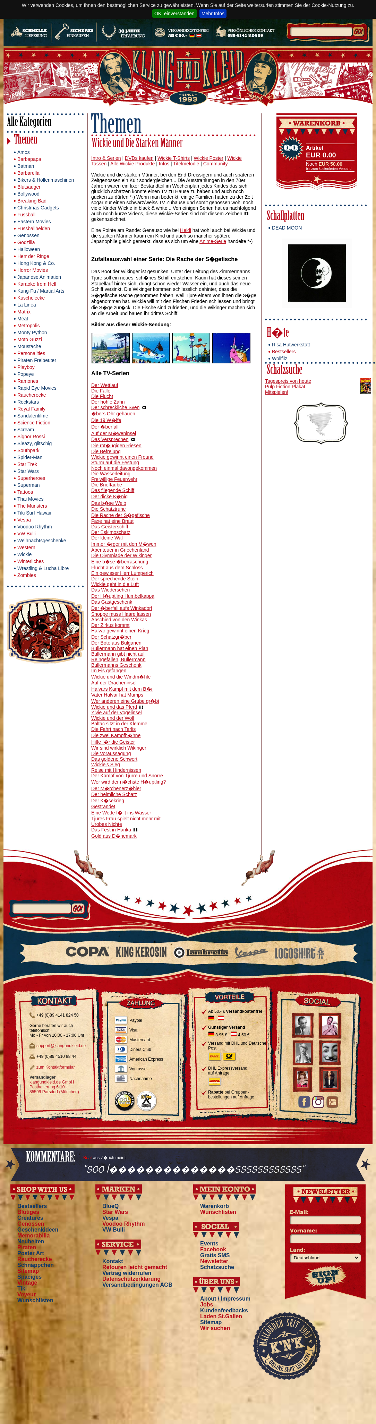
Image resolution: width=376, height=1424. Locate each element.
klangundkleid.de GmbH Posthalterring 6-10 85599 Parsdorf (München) (54, 1087)
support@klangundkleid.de (61, 1045)
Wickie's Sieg (105, 764)
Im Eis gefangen (108, 670)
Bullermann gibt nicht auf (118, 654)
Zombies (26, 575)
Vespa (24, 520)
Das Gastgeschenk (111, 602)
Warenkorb (214, 1206)
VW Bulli (26, 533)
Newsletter (214, 1261)
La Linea (26, 305)
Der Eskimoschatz (110, 532)
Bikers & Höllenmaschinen (45, 180)
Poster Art (30, 1253)
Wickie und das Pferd (114, 707)
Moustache (29, 346)
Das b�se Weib (108, 503)
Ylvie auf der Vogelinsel (116, 712)
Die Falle (100, 391)
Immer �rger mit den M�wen (123, 544)
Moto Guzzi (29, 339)
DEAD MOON (287, 228)
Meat (22, 318)
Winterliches (30, 561)
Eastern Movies (34, 221)
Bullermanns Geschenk (116, 665)
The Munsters (32, 506)
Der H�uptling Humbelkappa (122, 596)
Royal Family (31, 409)
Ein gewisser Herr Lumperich (122, 573)
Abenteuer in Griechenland (120, 550)
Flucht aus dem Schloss (117, 567)
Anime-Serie (212, 241)
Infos (164, 163)
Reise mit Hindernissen (116, 770)
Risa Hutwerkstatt (291, 344)
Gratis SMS (215, 1255)
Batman (25, 166)
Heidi (185, 230)
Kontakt (112, 1261)
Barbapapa (29, 159)
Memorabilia (33, 1236)
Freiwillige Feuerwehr (114, 479)
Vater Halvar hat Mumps (117, 695)
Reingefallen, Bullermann (118, 659)
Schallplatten (285, 217)
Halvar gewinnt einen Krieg (120, 630)
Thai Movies (30, 499)
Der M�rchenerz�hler (116, 788)
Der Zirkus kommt (110, 625)
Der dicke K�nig (109, 496)
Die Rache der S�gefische (120, 515)
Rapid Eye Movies (37, 388)
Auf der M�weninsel (113, 433)
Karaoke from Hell (36, 284)
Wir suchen (215, 1328)
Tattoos (25, 492)
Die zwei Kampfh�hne (115, 735)
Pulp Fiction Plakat (285, 386)
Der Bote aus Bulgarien (116, 643)
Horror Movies (32, 270)
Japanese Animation (39, 277)
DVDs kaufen (139, 158)
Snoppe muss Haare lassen (121, 614)
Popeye (25, 374)
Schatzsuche (284, 371)
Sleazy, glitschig (34, 443)
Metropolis (28, 325)
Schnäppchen (35, 1265)
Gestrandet (103, 806)
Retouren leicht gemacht (134, 1267)
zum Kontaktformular (55, 1067)
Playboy (26, 367)
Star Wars (28, 471)
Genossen (28, 235)
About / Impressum (225, 1299)
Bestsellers (284, 351)
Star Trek (27, 464)
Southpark (28, 450)
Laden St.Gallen (221, 1316)
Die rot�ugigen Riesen (116, 445)
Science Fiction (33, 422)
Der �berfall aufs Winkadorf (121, 608)
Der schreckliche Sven (115, 407)
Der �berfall (105, 427)
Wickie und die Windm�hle (121, 677)
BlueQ (110, 1206)
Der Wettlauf (104, 385)
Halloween (28, 249)
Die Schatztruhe (108, 509)
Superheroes (31, 478)
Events (209, 1243)
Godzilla (26, 242)
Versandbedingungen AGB (137, 1285)
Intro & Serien (106, 158)
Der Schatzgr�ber (111, 637)
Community (215, 163)
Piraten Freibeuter (36, 360)
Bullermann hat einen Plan (119, 648)
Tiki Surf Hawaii (34, 513)
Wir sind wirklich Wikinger (118, 748)
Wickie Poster (208, 158)
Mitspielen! (276, 392)
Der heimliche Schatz (114, 794)
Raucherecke (31, 395)
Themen (25, 141)
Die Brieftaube (106, 484)
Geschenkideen (37, 1230)
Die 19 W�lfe (106, 420)
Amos (23, 152)
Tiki (22, 1289)
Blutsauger (29, 187)
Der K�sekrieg (107, 800)
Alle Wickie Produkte (132, 163)
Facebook (213, 1249)
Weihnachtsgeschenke (41, 540)
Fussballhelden (33, 228)
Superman (28, 485)
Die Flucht (102, 396)
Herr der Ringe (33, 256)
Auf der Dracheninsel (114, 682)
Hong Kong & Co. (36, 263)
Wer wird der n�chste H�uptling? (128, 782)
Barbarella (28, 173)
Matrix (24, 311)
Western (26, 547)
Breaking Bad (31, 201)
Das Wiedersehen (110, 590)
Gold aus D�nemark (114, 836)
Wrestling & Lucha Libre (43, 568)
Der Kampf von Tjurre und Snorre (127, 775)
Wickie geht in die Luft (115, 584)
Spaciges (29, 1277)
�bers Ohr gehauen (113, 413)
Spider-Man (29, 457)
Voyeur (26, 1294)
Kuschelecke (31, 298)
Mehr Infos (213, 13)
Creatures (30, 1218)
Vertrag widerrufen (126, 1273)
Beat (87, 1157)
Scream (25, 429)
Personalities (31, 353)
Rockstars (28, 402)
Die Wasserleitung (110, 473)
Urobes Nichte (106, 824)
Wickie (24, 554)
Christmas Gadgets (38, 207)
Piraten (26, 1247)
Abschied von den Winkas (119, 619)
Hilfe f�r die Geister (113, 742)
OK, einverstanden (174, 13)
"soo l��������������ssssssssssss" (194, 1169)
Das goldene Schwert (114, 759)
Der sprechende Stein (114, 578)
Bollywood (28, 194)
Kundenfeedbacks (224, 1310)
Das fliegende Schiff (112, 490)
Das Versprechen (109, 439)
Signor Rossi (31, 436)
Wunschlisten (35, 1300)
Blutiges (28, 1212)
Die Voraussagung (111, 753)
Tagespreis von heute (288, 381)
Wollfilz (279, 358)
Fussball (26, 214)
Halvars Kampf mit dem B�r (122, 689)
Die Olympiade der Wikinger (121, 555)
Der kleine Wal (107, 538)
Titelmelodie (186, 163)
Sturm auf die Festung (115, 462)
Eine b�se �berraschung (119, 561)
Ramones (27, 381)
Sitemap (28, 1271)
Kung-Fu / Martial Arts (40, 291)
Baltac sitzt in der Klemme (119, 723)
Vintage (27, 1283)
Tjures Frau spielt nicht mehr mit (126, 818)
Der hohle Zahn (108, 402)
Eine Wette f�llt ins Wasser (121, 812)
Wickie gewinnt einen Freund (122, 457)
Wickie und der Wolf (112, 718)
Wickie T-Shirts (173, 158)
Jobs (206, 1305)
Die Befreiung (106, 451)
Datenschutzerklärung (131, 1279)
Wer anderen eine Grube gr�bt (125, 701)
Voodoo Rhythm (34, 526)
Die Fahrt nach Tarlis (113, 729)
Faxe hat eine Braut (112, 521)
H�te (278, 334)
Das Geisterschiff (109, 526)
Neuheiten (30, 1241)
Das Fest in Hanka (111, 829)
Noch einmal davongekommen (124, 468)
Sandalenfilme (32, 415)
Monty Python (32, 332)
